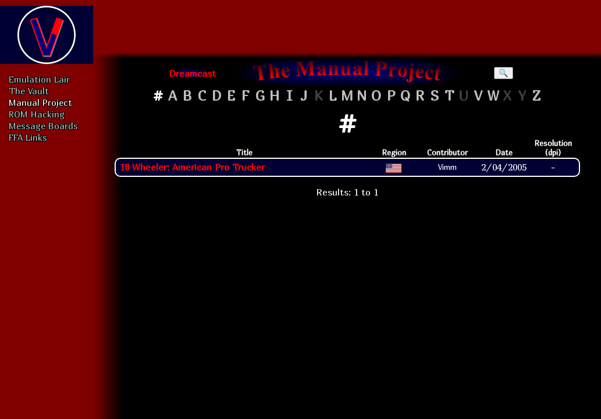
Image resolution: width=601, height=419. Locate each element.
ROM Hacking (37, 114)
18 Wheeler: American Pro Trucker (192, 167)
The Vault (29, 91)
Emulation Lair (39, 79)
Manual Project (40, 102)
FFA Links (28, 137)
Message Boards (43, 125)
